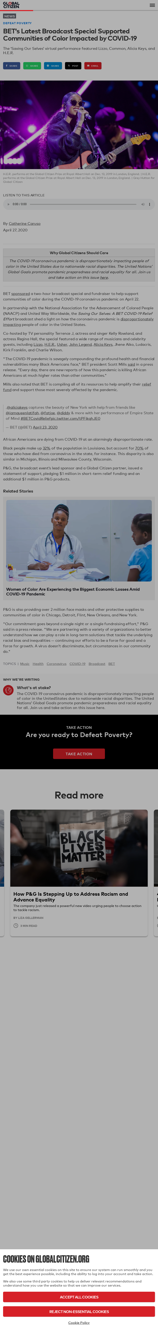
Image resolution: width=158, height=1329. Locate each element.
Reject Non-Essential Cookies (79, 1311)
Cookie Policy (79, 1323)
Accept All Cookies (79, 1296)
